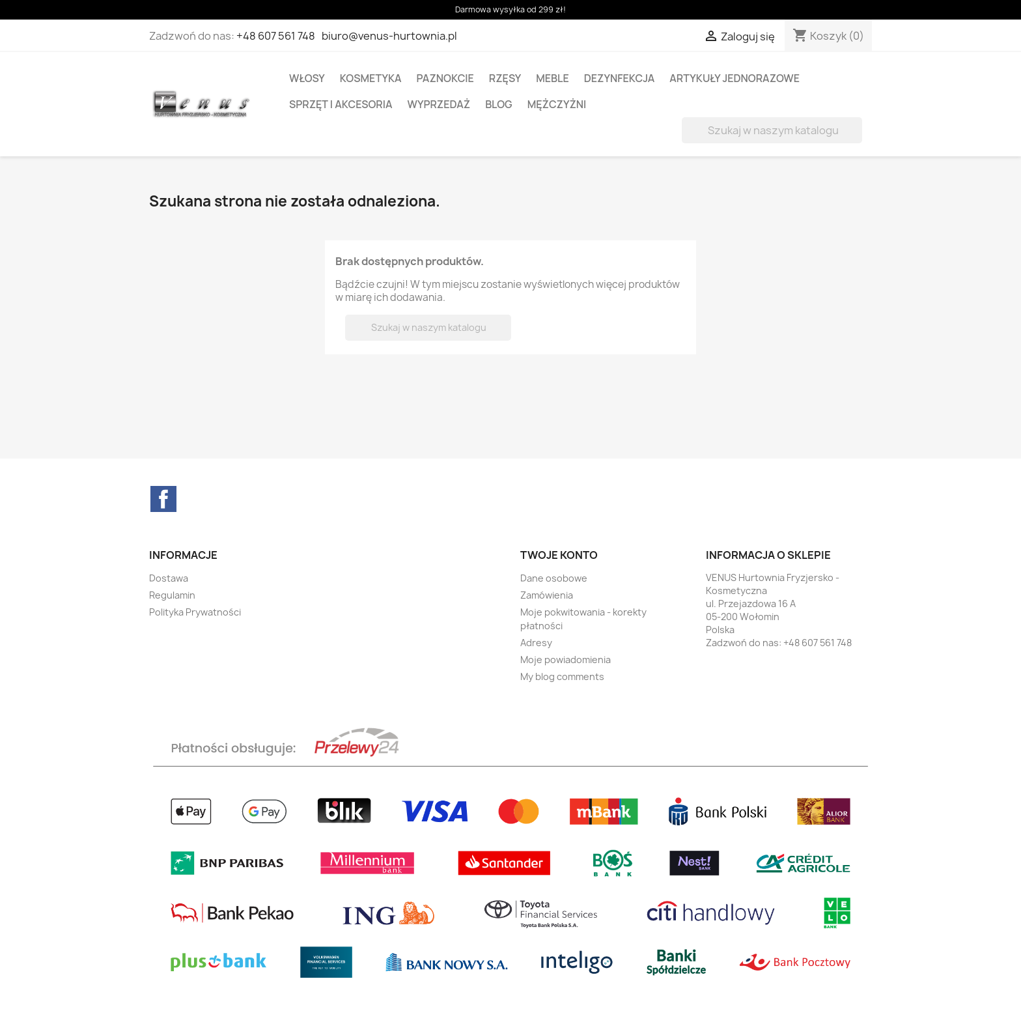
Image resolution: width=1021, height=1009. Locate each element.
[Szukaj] (772, 130)
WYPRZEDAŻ (439, 104)
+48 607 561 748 (275, 36)
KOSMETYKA (371, 78)
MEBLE (552, 78)
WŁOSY (307, 78)
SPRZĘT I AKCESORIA (341, 104)
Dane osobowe (553, 578)
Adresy (536, 642)
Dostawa (168, 578)
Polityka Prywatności (195, 612)
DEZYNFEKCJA (619, 78)
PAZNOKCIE (445, 78)
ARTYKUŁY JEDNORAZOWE (734, 78)
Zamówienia (546, 595)
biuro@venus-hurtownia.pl (389, 36)
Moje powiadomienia (565, 659)
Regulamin (172, 595)
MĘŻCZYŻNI (557, 104)
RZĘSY (505, 78)
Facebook (163, 499)
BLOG (498, 104)
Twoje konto (559, 555)
